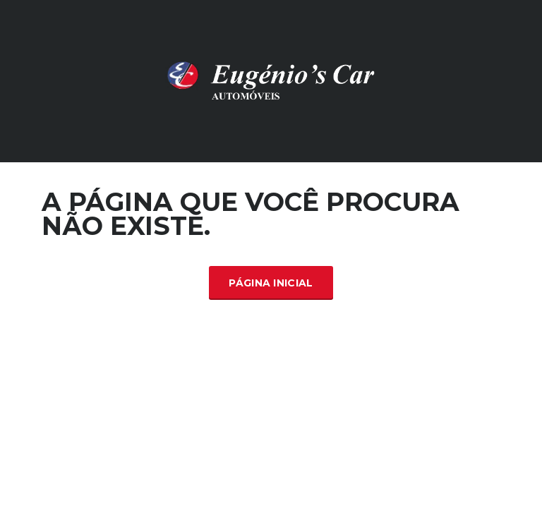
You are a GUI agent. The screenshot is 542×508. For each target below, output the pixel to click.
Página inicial (271, 283)
